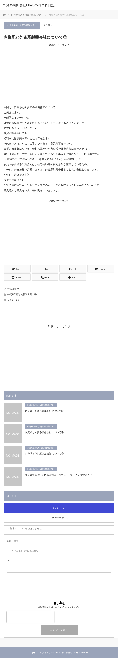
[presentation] (30, 617)
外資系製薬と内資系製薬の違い (21, 25)
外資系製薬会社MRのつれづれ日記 (29, 5)
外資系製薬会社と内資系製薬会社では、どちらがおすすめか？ (58, 475)
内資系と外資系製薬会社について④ (44, 432)
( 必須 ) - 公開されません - (23, 551)
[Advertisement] (59, 73)
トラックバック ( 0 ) (59, 517)
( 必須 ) (13, 541)
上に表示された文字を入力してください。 (59, 606)
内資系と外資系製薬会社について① (44, 453)
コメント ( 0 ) (59, 508)
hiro (17, 289)
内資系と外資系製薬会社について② (44, 411)
